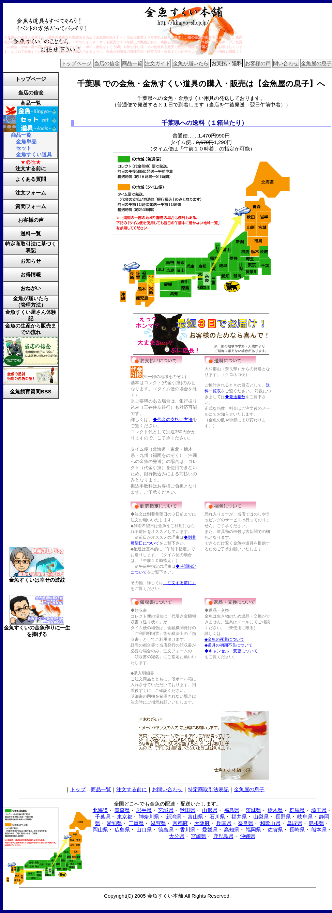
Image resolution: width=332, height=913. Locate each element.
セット (23, 148)
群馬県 (297, 810)
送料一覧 (30, 233)
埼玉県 (319, 810)
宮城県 (165, 810)
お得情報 (30, 274)
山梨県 (261, 817)
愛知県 (114, 823)
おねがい (30, 288)
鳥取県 (294, 823)
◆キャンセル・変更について (231, 651)
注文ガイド (157, 63)
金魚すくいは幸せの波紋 (37, 577)
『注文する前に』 (179, 582)
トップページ (76, 63)
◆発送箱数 (235, 396)
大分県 (176, 836)
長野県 (283, 817)
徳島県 (165, 829)
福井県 (239, 817)
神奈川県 (149, 817)
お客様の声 (258, 63)
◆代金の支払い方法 (173, 419)
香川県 (187, 829)
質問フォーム (30, 206)
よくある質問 (30, 179)
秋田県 (187, 810)
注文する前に (30, 168)
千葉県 (102, 817)
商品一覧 (132, 63)
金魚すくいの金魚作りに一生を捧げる (37, 628)
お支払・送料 (226, 63)
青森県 (122, 810)
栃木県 (275, 810)
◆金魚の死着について (224, 639)
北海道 (100, 810)
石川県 (217, 817)
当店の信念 (107, 63)
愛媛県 (209, 829)
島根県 (316, 823)
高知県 (231, 829)
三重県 (136, 823)
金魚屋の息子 (316, 63)
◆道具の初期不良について (229, 645)
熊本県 (319, 829)
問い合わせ (286, 63)
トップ (78, 789)
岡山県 (100, 829)
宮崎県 (198, 836)
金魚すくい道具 (34, 154)
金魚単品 (26, 141)
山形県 (209, 810)
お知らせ (30, 261)
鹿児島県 (223, 836)
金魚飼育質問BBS (30, 391)
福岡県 (253, 829)
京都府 (180, 823)
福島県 (231, 810)
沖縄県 (247, 836)
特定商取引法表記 (208, 789)
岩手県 (144, 810)
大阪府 (202, 823)
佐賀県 (275, 829)
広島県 (122, 829)
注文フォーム (30, 192)
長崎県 (297, 829)
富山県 (195, 817)
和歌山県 (270, 823)
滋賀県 (158, 823)
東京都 (124, 817)
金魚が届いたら (191, 63)
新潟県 (173, 817)
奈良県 (245, 823)
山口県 (144, 829)
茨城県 (253, 810)
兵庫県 (223, 823)
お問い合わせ (167, 789)
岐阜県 (305, 817)
